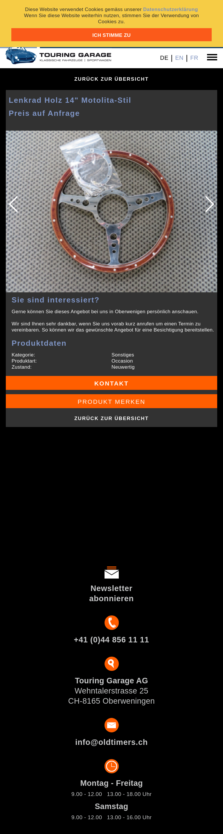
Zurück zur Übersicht (111, 79)
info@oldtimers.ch (111, 742)
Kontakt (111, 383)
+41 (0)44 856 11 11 (111, 639)
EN (179, 58)
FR (194, 58)
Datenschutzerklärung (170, 9)
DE (164, 58)
